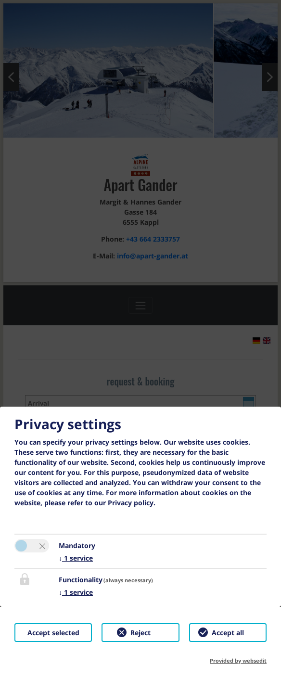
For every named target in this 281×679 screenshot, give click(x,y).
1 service (76, 558)
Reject (140, 632)
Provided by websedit (238, 660)
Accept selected (53, 632)
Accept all (228, 632)
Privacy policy (130, 502)
